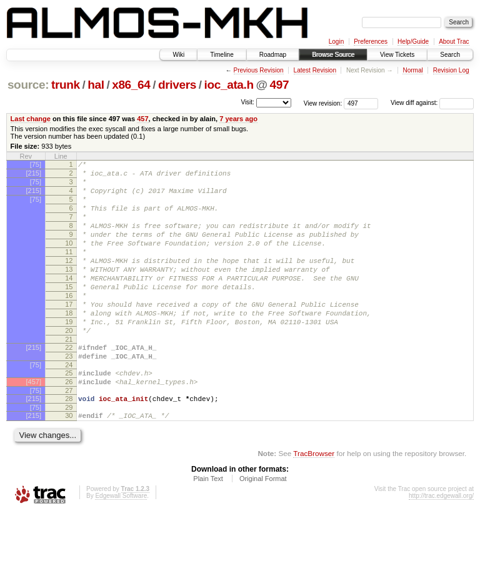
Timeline (221, 54)
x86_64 (131, 84)
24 (68, 406)
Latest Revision (315, 70)
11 (68, 270)
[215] (33, 175)
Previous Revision (259, 70)
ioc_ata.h (229, 84)
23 (68, 395)
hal (96, 84)
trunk (65, 84)
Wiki (178, 54)
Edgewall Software (121, 544)
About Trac (454, 41)
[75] (35, 164)
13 (68, 291)
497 (279, 84)
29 (68, 454)
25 (68, 414)
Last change (31, 118)
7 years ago (238, 118)
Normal (412, 70)
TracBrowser (313, 502)
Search (450, 54)
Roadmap (272, 54)
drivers (177, 84)
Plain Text (208, 527)
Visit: (247, 102)
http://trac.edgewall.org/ (441, 544)
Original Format (263, 527)
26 (68, 425)
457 (142, 118)
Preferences (371, 41)
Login (336, 41)
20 (68, 366)
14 (68, 302)
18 (68, 345)
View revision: (323, 102)
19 (68, 355)
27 (68, 435)
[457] (33, 425)
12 (68, 281)
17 (68, 334)
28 (68, 443)
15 (68, 313)
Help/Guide (413, 41)
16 (68, 323)
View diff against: (432, 102)
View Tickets (397, 54)
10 (68, 260)
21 (68, 376)
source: (28, 84)
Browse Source (333, 54)
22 (68, 385)
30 (68, 462)
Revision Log (451, 70)
